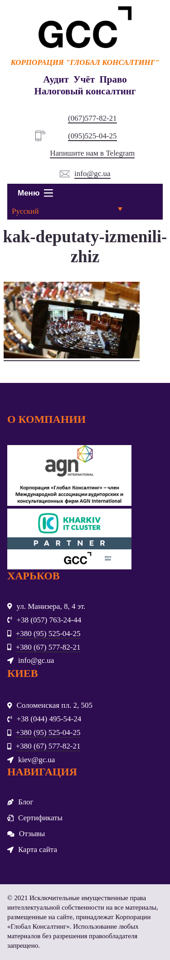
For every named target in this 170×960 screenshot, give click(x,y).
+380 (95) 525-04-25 (48, 633)
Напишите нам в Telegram (92, 153)
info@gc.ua (92, 173)
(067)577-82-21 (92, 118)
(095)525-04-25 (92, 136)
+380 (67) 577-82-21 (48, 647)
